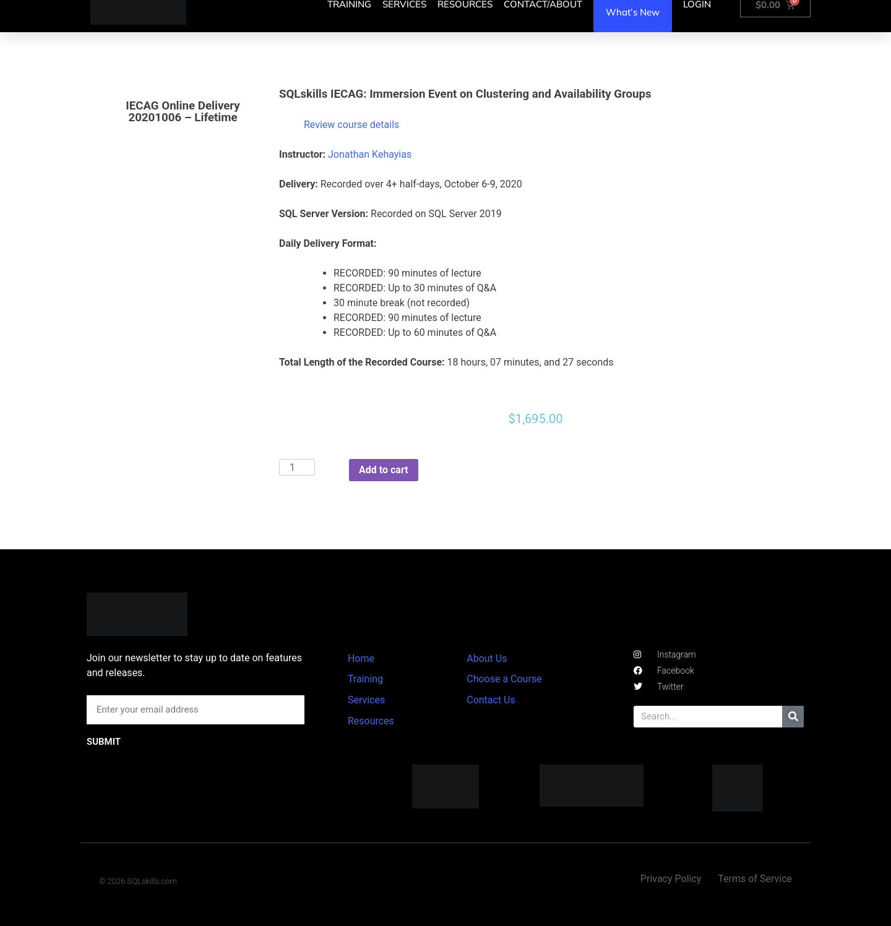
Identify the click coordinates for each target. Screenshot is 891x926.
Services (366, 700)
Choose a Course (504, 679)
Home (361, 658)
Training (365, 679)
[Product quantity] (297, 467)
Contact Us (491, 700)
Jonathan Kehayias (369, 154)
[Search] (793, 716)
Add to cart (383, 470)
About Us (487, 658)
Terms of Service (755, 879)
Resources (371, 721)
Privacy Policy (671, 879)
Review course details (351, 125)
